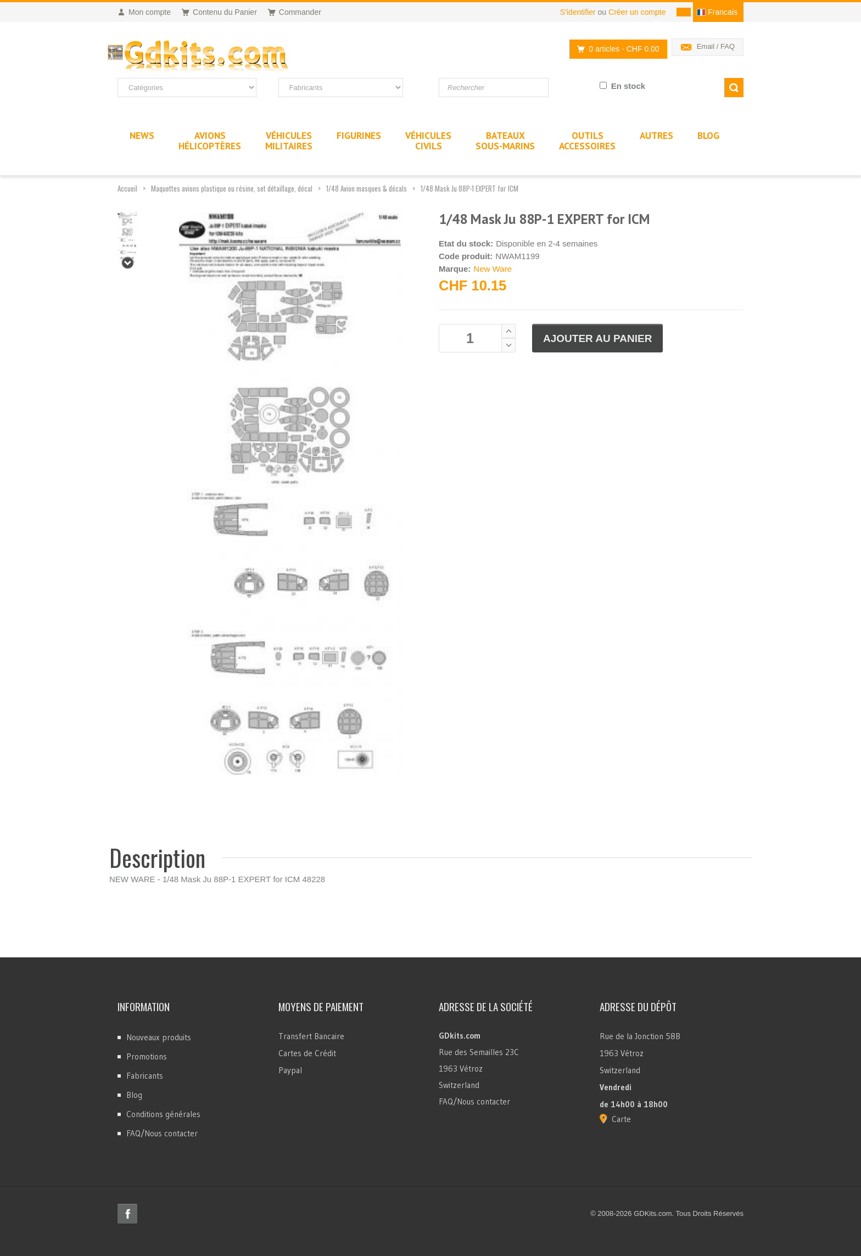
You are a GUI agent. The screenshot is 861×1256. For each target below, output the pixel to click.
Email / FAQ (716, 46)
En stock (628, 86)
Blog (134, 1095)
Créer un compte (637, 12)
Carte (621, 1119)
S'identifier (578, 12)
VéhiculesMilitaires (288, 141)
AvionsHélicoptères (209, 141)
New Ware (492, 268)
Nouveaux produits (158, 1037)
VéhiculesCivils (428, 141)
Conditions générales (163, 1114)
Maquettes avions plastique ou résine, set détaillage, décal (231, 188)
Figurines (359, 136)
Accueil (127, 188)
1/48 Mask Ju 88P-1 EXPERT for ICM (469, 188)
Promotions (146, 1056)
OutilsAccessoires (587, 141)
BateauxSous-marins (505, 141)
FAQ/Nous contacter (162, 1133)
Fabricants (144, 1075)
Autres (656, 136)
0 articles (615, 49)
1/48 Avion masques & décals (366, 188)
